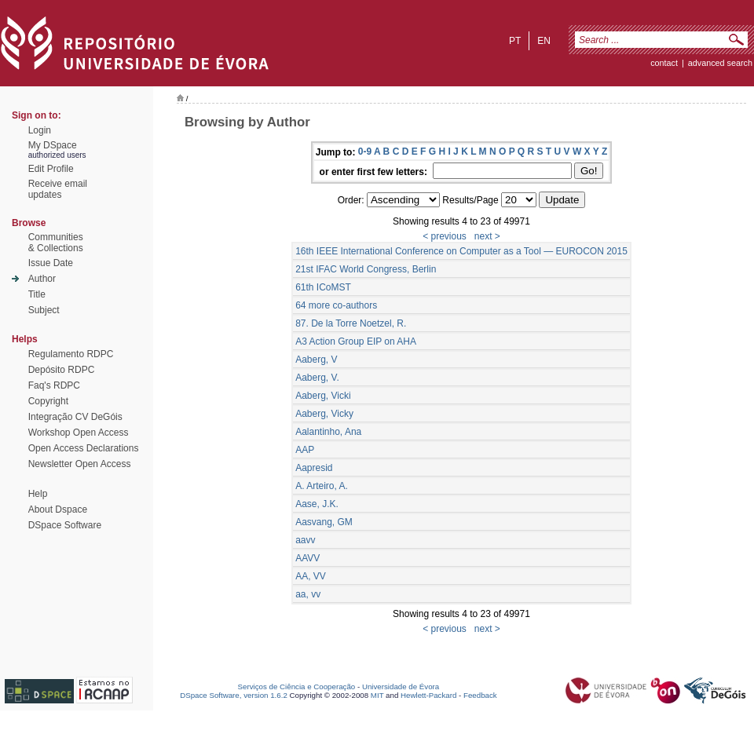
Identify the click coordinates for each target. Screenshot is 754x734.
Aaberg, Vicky (324, 413)
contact (664, 63)
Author (42, 278)
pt (515, 40)
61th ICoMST (323, 287)
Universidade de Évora (400, 686)
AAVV (307, 558)
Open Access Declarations (83, 448)
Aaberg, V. (317, 377)
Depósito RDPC (61, 369)
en (544, 40)
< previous (445, 236)
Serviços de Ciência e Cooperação (297, 686)
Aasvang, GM (324, 522)
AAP (304, 449)
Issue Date (50, 262)
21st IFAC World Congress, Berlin (365, 269)
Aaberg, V (316, 359)
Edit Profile (51, 168)
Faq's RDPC (54, 385)
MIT (377, 695)
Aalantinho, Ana (328, 431)
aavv (305, 540)
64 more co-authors (336, 305)
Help (38, 493)
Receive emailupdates (57, 189)
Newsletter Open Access (79, 463)
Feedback (480, 695)
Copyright (48, 401)
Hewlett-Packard (428, 695)
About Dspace (57, 509)
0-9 (365, 151)
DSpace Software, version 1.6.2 (233, 695)
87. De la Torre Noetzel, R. (350, 323)
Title (37, 294)
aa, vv (307, 594)
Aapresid (313, 467)
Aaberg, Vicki (322, 395)
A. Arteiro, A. (321, 485)
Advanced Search (720, 63)
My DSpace (52, 145)
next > (487, 236)
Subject (44, 310)
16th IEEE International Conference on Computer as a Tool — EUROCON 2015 (461, 251)
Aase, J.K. (317, 503)
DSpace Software (64, 525)
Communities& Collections (55, 243)
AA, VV (310, 576)
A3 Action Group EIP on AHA (355, 341)
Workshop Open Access (78, 432)
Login (39, 130)
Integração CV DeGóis (75, 416)
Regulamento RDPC (71, 354)
